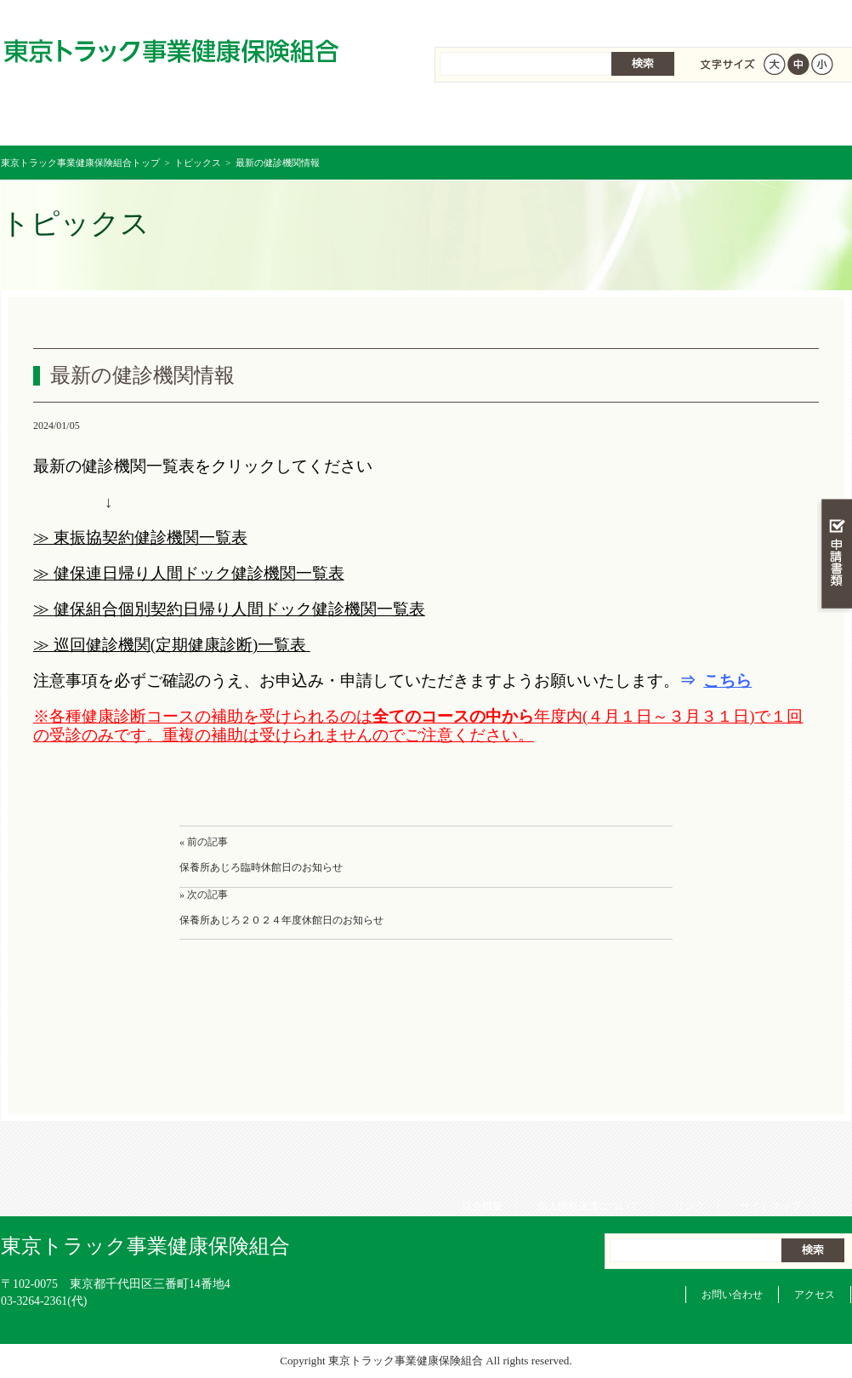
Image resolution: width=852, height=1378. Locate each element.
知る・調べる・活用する (834, 397)
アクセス (814, 1295)
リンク (683, 17)
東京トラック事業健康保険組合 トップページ (72, 118)
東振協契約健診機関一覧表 (150, 537)
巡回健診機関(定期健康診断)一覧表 (180, 645)
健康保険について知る (214, 118)
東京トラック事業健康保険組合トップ (80, 162)
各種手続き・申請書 (638, 118)
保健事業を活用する (497, 118)
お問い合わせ (732, 1295)
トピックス (197, 162)
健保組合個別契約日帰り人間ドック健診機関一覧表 (239, 609)
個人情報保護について (582, 17)
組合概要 (476, 17)
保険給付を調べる (356, 118)
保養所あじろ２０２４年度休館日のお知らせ (281, 920)
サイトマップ (764, 17)
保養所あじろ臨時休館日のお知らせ (261, 867)
